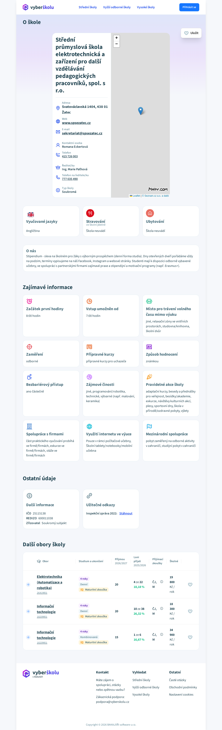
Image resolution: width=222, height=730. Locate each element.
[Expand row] (28, 584)
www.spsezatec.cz (76, 122)
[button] (140, 111)
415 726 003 (70, 156)
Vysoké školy (146, 7)
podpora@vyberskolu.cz (111, 702)
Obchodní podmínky (183, 687)
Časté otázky (177, 680)
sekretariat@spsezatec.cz (82, 133)
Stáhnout (125, 513)
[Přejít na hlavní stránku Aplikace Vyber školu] (38, 7)
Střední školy (88, 7)
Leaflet (135, 195)
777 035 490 (70, 179)
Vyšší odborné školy (117, 7)
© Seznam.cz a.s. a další (155, 195)
